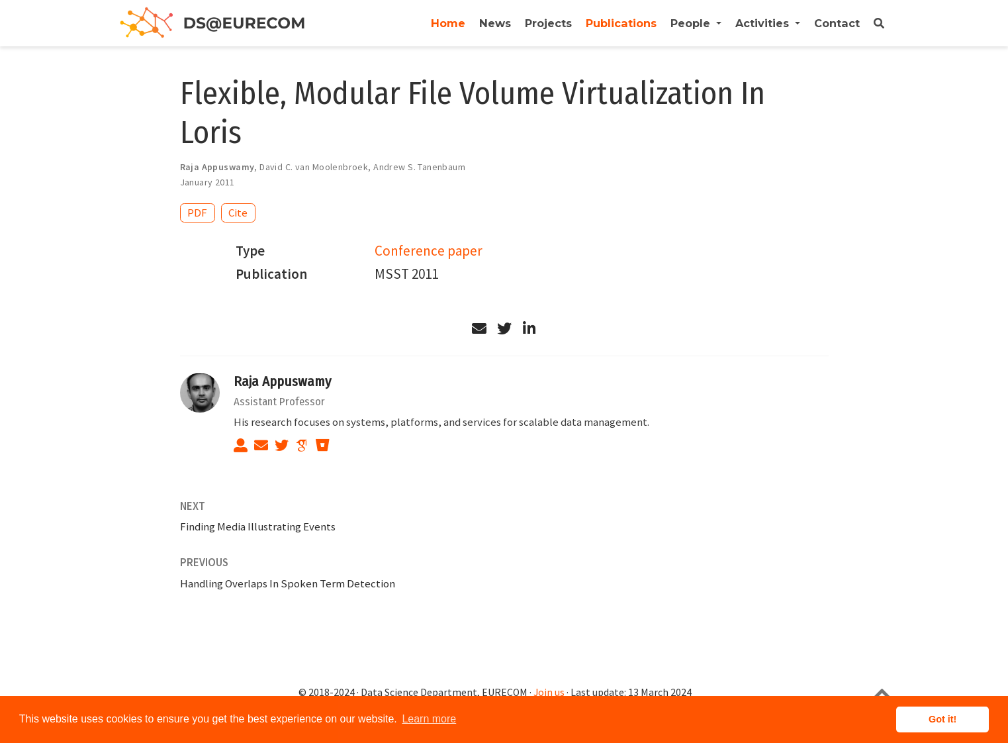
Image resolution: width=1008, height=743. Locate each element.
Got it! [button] (942, 719)
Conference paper (428, 251)
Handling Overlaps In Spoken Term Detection (287, 583)
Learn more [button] (429, 718)
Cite (238, 212)
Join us (549, 692)
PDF (197, 212)
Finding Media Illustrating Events (258, 526)
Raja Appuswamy (282, 381)
